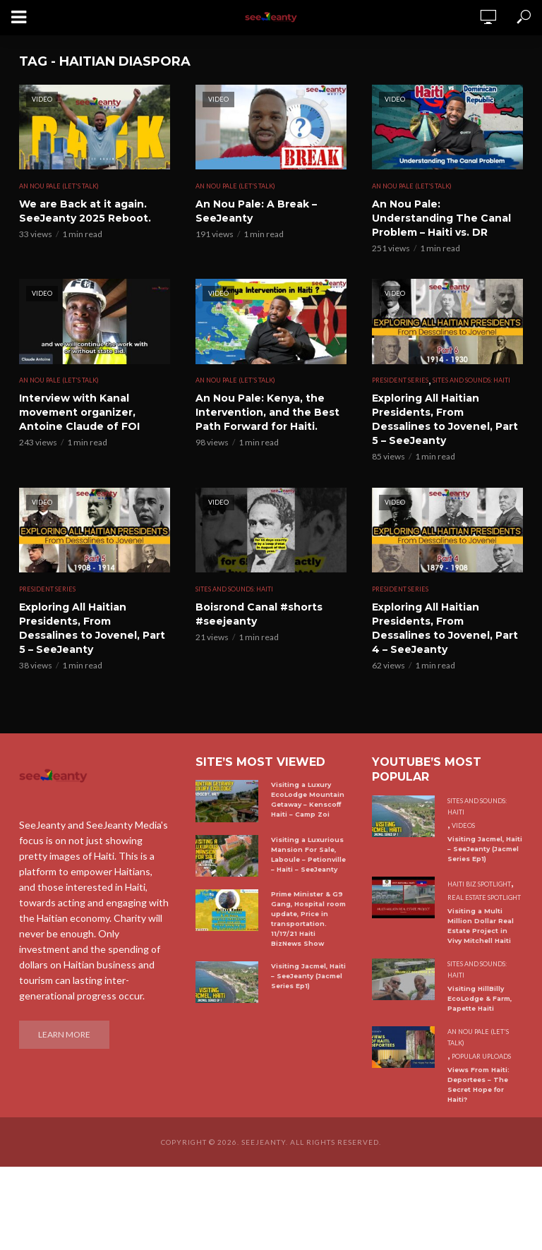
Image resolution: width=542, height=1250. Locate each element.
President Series (400, 380)
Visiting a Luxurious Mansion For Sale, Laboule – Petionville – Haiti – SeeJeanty (308, 854)
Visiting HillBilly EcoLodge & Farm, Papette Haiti (479, 998)
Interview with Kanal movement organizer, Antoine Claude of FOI (79, 412)
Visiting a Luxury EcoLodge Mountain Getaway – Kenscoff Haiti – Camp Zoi (307, 799)
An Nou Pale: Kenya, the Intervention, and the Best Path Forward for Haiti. (267, 412)
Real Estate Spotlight (484, 897)
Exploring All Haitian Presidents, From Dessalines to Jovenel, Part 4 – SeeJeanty (445, 628)
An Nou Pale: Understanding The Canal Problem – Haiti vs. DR (441, 218)
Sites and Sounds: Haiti (471, 380)
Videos (463, 825)
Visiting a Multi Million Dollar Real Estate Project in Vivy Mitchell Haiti (480, 925)
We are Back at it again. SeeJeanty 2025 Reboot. (85, 211)
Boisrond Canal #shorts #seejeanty (259, 614)
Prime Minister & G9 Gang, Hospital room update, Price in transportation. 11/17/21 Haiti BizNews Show (308, 918)
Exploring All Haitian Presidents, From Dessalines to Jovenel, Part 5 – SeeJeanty (445, 419)
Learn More (64, 1034)
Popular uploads (481, 1056)
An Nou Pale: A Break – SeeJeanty (256, 211)
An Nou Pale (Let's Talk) (59, 186)
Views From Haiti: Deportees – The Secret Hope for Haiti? (478, 1084)
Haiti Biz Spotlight (479, 884)
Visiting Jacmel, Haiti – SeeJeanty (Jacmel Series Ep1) (308, 976)
